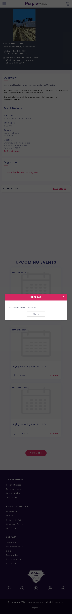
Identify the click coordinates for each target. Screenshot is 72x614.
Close (36, 314)
